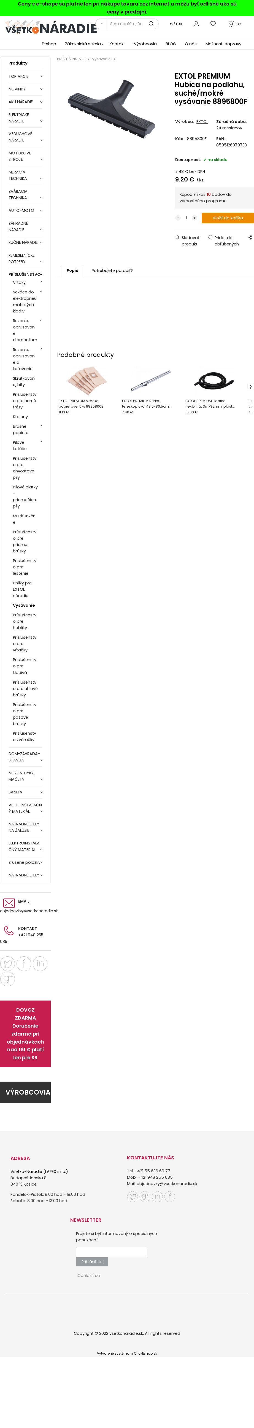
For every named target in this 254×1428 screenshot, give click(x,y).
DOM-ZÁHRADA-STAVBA (24, 757)
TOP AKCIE (18, 76)
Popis (72, 270)
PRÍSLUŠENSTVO (24, 274)
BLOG (171, 44)
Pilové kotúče (20, 445)
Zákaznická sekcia (83, 44)
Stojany (20, 416)
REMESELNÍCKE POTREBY (22, 258)
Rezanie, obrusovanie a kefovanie (24, 359)
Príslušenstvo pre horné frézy (24, 401)
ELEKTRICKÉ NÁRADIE (19, 118)
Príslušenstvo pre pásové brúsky (24, 714)
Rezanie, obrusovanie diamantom (25, 330)
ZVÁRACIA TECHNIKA (18, 194)
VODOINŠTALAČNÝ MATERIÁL (25, 808)
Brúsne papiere (20, 429)
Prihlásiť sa (92, 1261)
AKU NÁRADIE (21, 102)
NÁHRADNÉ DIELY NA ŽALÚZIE (24, 827)
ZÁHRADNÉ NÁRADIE (18, 226)
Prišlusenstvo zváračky (24, 736)
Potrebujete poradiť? (112, 270)
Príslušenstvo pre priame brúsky (24, 541)
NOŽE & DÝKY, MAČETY (22, 776)
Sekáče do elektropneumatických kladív (25, 301)
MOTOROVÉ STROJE (20, 156)
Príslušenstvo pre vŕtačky (24, 644)
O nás (191, 44)
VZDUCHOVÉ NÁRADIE (20, 137)
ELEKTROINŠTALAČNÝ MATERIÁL (24, 846)
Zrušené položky (24, 862)
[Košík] (234, 23)
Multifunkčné (24, 519)
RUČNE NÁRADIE (23, 242)
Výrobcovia (145, 44)
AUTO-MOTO (21, 210)
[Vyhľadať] (101, 23)
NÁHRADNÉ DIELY (24, 875)
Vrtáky (19, 282)
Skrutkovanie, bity (24, 381)
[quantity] (186, 218)
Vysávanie (24, 605)
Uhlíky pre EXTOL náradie (22, 589)
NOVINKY (17, 89)
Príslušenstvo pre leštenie (24, 567)
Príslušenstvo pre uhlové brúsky (25, 689)
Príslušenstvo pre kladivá (24, 666)
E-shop (49, 44)
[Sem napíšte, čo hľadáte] (133, 23)
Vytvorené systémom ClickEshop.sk (127, 1353)
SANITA (15, 792)
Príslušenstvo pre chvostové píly (24, 468)
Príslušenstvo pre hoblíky (24, 621)
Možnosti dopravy (223, 44)
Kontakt (117, 44)
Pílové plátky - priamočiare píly (25, 496)
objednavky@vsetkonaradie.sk (29, 911)
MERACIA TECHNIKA (18, 175)
